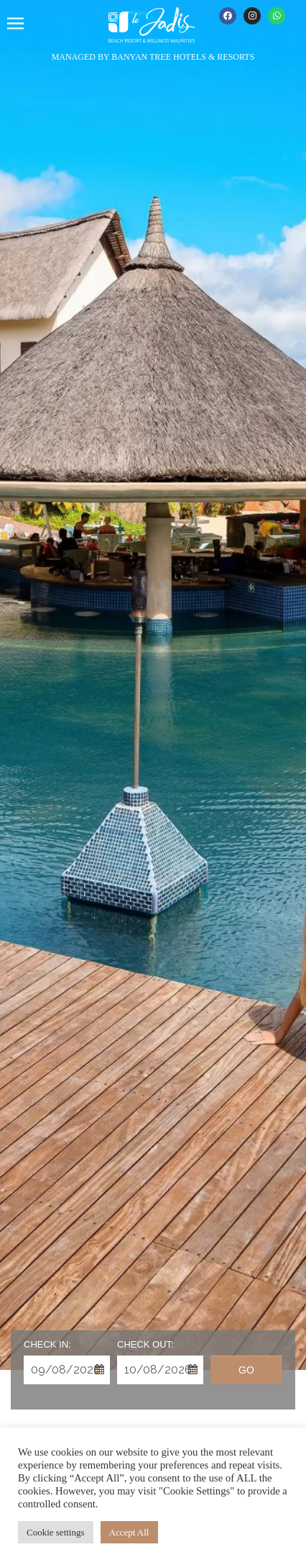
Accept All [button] (129, 1532)
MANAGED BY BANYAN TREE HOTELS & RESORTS (153, 57)
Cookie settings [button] (56, 1532)
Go (246, 1370)
